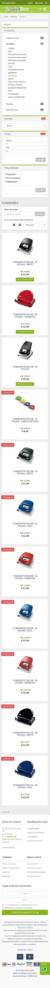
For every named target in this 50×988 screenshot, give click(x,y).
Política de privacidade (35, 832)
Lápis (10, 51)
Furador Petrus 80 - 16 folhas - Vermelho (25, 577)
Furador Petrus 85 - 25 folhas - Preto (25, 263)
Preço (8, 134)
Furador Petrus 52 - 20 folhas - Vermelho (25, 315)
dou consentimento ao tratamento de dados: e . (19, 906)
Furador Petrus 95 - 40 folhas (25, 368)
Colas (10, 66)
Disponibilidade (12, 168)
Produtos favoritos (34, 876)
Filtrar (40, 159)
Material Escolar (25, 109)
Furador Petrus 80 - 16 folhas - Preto (25, 472)
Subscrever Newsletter (25, 912)
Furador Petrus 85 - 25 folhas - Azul (25, 629)
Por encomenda (12, 178)
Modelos (9, 118)
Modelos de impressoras (10, 868)
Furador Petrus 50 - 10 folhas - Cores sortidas (25, 420)
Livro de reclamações (34, 841)
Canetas (11, 48)
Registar (39, 3)
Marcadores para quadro (17, 60)
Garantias (5, 872)
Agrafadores (12, 72)
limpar (43, 134)
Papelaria (25, 104)
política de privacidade (24, 908)
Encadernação (13, 94)
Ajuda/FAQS (6, 876)
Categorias (10, 30)
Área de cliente (32, 864)
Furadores (12, 76)
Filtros (8, 24)
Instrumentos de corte (16, 69)
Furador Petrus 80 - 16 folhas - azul (25, 524)
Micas (10, 91)
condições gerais (8, 908)
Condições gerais (33, 828)
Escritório (25, 44)
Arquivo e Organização (16, 97)
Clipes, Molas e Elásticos (17, 82)
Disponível (10, 174)
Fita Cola (11, 63)
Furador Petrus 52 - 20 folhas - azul (25, 786)
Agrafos (11, 79)
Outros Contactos (8, 847)
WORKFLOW (32, 976)
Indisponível (10, 181)
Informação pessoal (34, 868)
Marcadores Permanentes (17, 57)
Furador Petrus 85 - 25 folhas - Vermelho (25, 681)
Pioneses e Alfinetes (15, 85)
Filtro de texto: (11, 209)
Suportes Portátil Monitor (17, 88)
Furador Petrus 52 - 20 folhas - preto (25, 734)
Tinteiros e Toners (25, 38)
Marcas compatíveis (9, 864)
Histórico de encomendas (36, 872)
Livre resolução (32, 837)
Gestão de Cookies (25, 949)
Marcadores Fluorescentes (17, 54)
